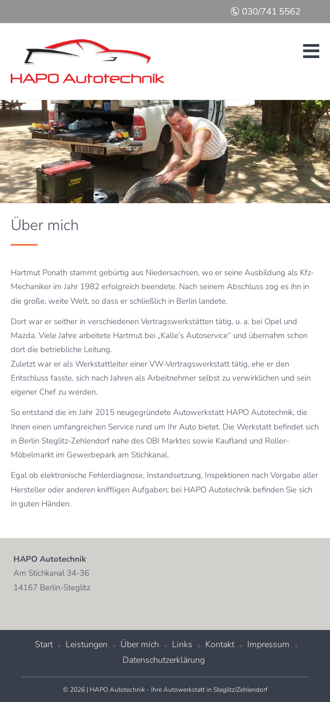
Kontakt (219, 644)
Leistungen (86, 644)
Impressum (268, 644)
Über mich (139, 644)
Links (182, 644)
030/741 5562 (265, 11)
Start (44, 644)
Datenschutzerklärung (164, 660)
